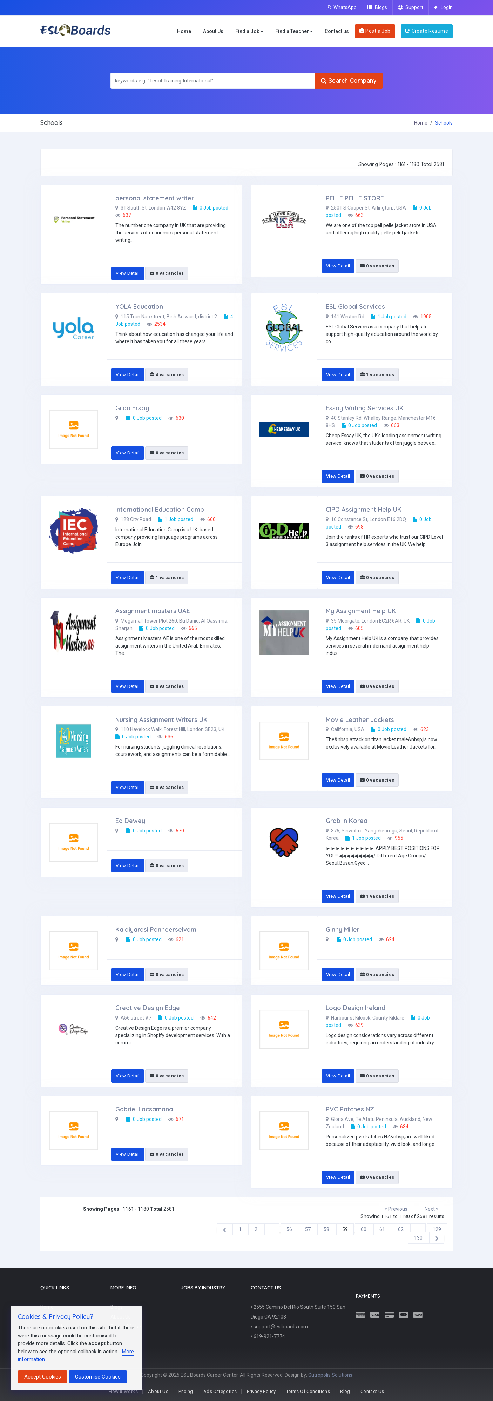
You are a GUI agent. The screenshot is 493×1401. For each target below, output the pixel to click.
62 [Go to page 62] (401, 1229)
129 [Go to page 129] (437, 1229)
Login (443, 7)
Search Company (348, 80)
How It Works (123, 1391)
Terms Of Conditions (308, 1391)
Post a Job (375, 31)
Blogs (377, 7)
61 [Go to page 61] (382, 1229)
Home (184, 31)
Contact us (337, 31)
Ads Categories (220, 1391)
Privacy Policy (261, 1391)
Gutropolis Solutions (330, 1375)
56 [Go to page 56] (289, 1229)
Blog (345, 1391)
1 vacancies (377, 374)
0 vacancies (167, 273)
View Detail (128, 273)
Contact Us (372, 1391)
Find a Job (249, 31)
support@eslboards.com (279, 1326)
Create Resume (426, 31)
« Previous (396, 1209)
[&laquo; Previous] (225, 1229)
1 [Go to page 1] (241, 1229)
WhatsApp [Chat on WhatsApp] (342, 7)
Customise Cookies (98, 1377)
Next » (431, 1209)
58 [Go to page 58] (327, 1229)
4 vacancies (167, 374)
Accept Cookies (42, 1377)
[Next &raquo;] (437, 1238)
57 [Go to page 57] (308, 1229)
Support (410, 7)
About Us (213, 31)
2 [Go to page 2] (256, 1229)
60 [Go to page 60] (364, 1229)
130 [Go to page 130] (419, 1238)
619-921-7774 (268, 1336)
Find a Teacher (294, 31)
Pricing (185, 1391)
